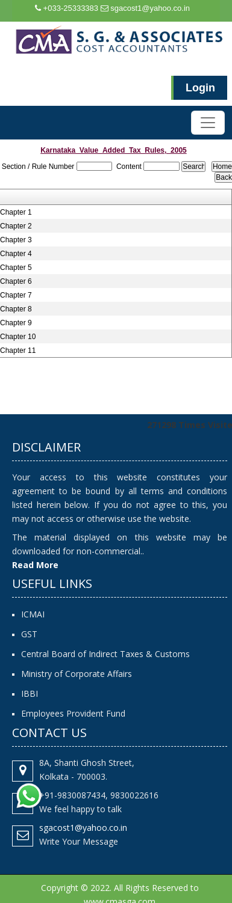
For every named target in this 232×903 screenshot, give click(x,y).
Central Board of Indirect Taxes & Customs (105, 654)
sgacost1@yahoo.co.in (145, 8)
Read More (35, 565)
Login (200, 88)
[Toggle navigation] (208, 123)
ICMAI (33, 614)
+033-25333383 (66, 8)
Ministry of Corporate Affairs (76, 673)
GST (29, 634)
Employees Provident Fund (73, 713)
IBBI (29, 693)
